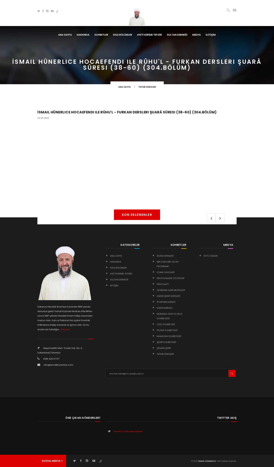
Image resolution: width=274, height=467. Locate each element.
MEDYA (196, 35)
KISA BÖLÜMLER (122, 35)
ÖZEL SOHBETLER (166, 324)
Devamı (65, 329)
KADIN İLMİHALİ (164, 308)
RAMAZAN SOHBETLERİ (169, 336)
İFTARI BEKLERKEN (166, 302)
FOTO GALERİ (211, 256)
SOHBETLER (101, 35)
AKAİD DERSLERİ (165, 256)
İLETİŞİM (211, 35)
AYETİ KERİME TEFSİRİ (149, 35)
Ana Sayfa (65, 35)
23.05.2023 (43, 118)
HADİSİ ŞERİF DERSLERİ (168, 296)
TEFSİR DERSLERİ (147, 86)
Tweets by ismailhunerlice (128, 431)
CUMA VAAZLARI (166, 272)
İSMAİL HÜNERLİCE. (207, 461)
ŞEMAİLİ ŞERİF (164, 348)
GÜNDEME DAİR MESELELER (171, 290)
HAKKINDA (83, 35)
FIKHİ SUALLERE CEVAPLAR (170, 278)
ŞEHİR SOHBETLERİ (166, 342)
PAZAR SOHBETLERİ (167, 330)
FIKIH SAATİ (163, 284)
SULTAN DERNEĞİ (177, 35)
